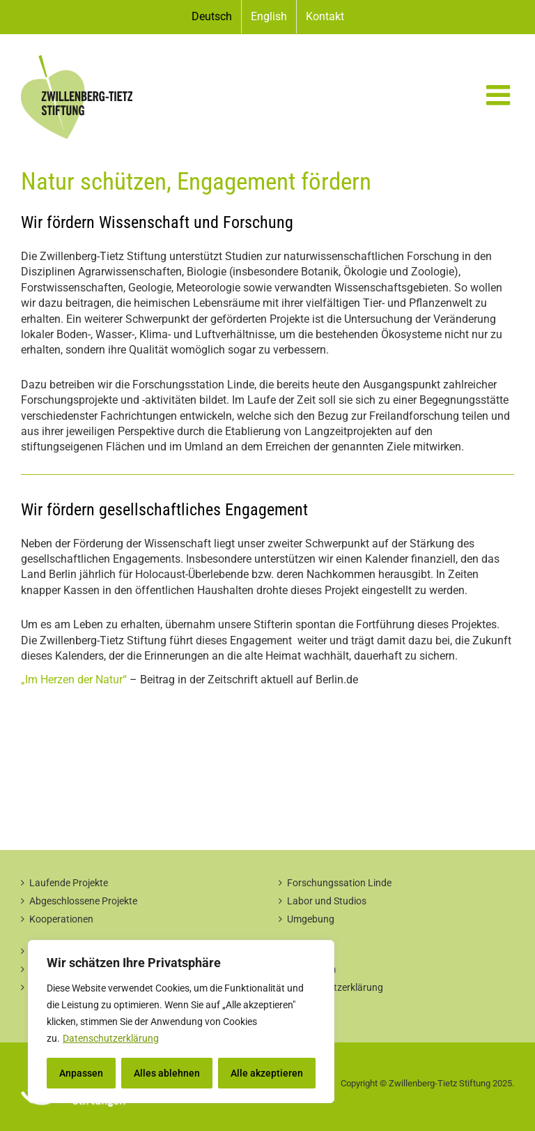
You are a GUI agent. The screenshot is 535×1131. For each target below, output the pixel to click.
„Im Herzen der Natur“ (74, 679)
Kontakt (304, 951)
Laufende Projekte (68, 883)
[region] (181, 1021)
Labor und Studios (326, 901)
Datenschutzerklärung (111, 1038)
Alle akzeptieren (267, 1073)
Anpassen (81, 1073)
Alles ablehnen (167, 1073)
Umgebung (310, 919)
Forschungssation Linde (339, 883)
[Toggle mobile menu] (500, 95)
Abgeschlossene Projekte (83, 901)
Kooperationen (61, 919)
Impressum (311, 969)
